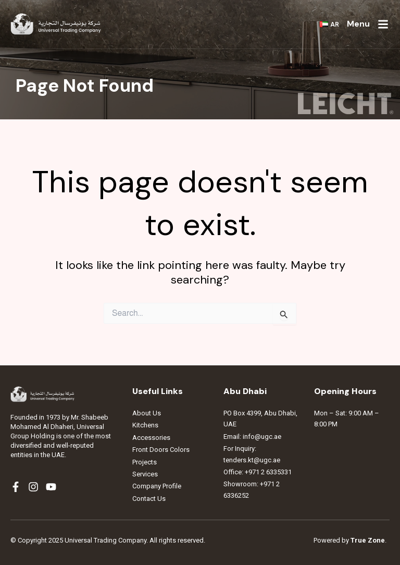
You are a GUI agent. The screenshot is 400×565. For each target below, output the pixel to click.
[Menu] (383, 24)
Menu (358, 23)
